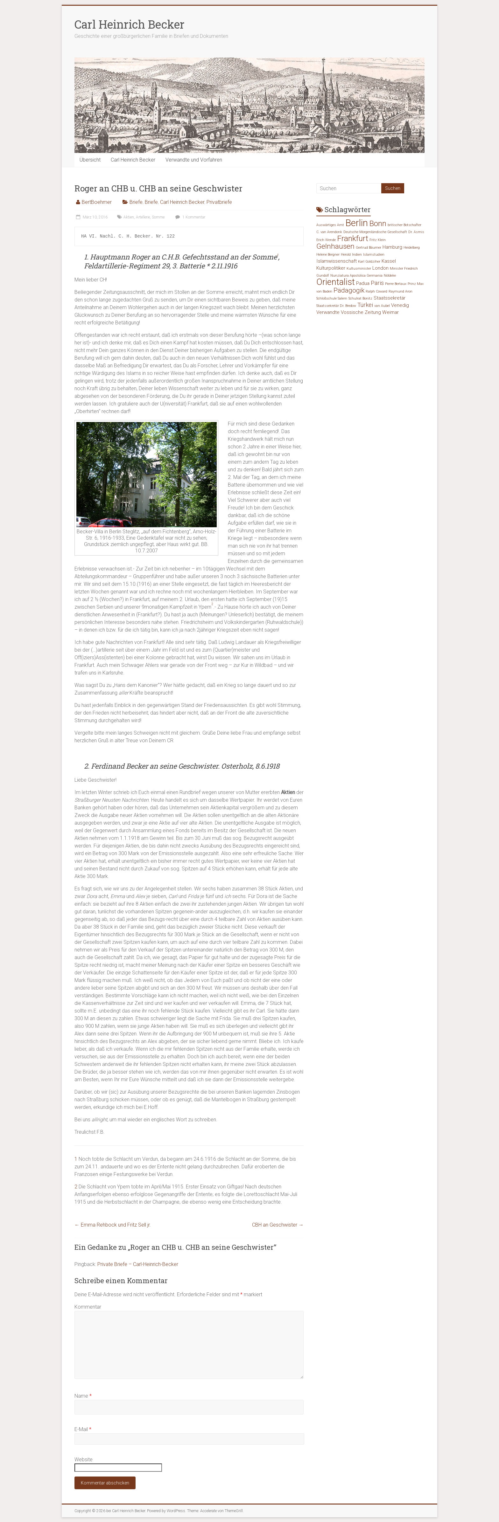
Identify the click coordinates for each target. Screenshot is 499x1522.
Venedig (400, 305)
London (380, 268)
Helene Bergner (328, 255)
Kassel (389, 261)
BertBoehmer (97, 202)
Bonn (377, 223)
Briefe (136, 202)
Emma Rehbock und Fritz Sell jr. (112, 1225)
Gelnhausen (335, 246)
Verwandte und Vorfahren (193, 160)
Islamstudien (373, 255)
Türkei (365, 304)
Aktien (128, 217)
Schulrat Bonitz (360, 298)
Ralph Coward (376, 291)
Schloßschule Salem (331, 298)
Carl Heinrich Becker (129, 24)
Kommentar (87, 1307)
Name (83, 1396)
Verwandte (328, 312)
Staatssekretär (389, 298)
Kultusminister (359, 268)
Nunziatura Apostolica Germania (356, 275)
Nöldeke (390, 275)
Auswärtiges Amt (330, 225)
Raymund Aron (400, 291)
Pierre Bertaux (395, 284)
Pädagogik (349, 290)
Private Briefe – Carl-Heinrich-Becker (137, 1264)
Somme (158, 217)
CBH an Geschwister (278, 1225)
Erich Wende (326, 240)
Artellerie (143, 217)
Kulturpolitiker (330, 268)
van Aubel (382, 306)
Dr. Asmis (416, 232)
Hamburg (392, 247)
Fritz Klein (377, 240)
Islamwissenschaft (336, 261)
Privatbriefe (219, 202)
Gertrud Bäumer (368, 248)
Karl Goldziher (369, 261)
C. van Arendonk (329, 232)
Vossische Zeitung (361, 312)
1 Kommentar (189, 217)
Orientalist (335, 282)
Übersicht (90, 160)
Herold (346, 255)
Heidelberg (412, 248)
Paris (377, 283)
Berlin (356, 223)
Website (83, 1459)
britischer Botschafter (404, 225)
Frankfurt (352, 238)
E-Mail (82, 1429)
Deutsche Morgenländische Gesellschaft (375, 232)
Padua (362, 283)
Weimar (390, 312)
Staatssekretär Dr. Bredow (336, 306)
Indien (357, 255)
